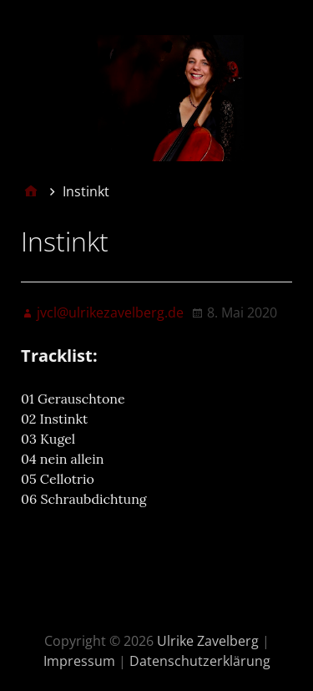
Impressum (79, 661)
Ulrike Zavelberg (208, 641)
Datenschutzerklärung (199, 661)
